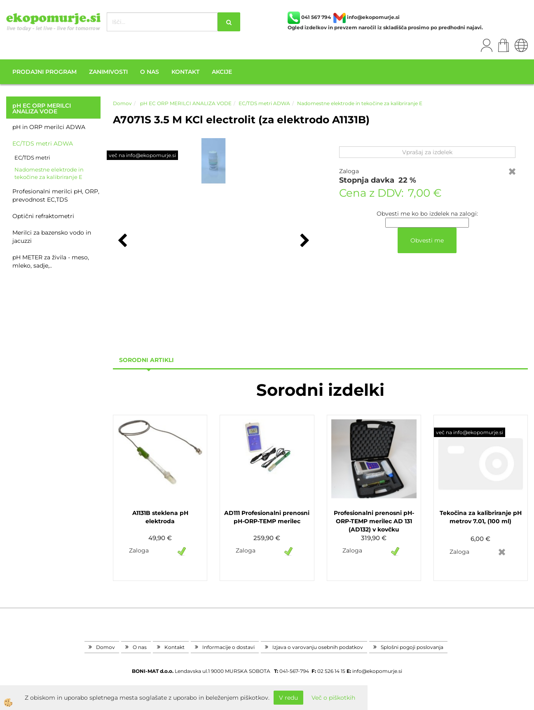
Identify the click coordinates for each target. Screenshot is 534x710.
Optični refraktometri (43, 216)
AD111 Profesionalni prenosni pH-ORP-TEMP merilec (266, 517)
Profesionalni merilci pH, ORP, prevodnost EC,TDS (55, 195)
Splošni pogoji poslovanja (412, 647)
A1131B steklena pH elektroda (160, 517)
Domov (122, 103)
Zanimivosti (108, 71)
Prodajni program (44, 71)
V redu (288, 697)
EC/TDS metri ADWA (42, 143)
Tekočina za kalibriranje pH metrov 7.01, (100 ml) (481, 517)
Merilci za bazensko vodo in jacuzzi (51, 237)
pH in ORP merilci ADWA (48, 127)
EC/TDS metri (32, 157)
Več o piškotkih (333, 697)
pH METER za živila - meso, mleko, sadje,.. (50, 261)
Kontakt (185, 71)
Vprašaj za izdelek (427, 152)
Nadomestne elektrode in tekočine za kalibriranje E (49, 173)
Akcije (222, 71)
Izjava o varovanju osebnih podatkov (317, 647)
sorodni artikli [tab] (146, 360)
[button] (303, 241)
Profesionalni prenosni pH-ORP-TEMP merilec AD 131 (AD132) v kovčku (374, 521)
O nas (149, 71)
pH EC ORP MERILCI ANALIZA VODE (185, 103)
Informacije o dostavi (228, 647)
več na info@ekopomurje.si (142, 155)
